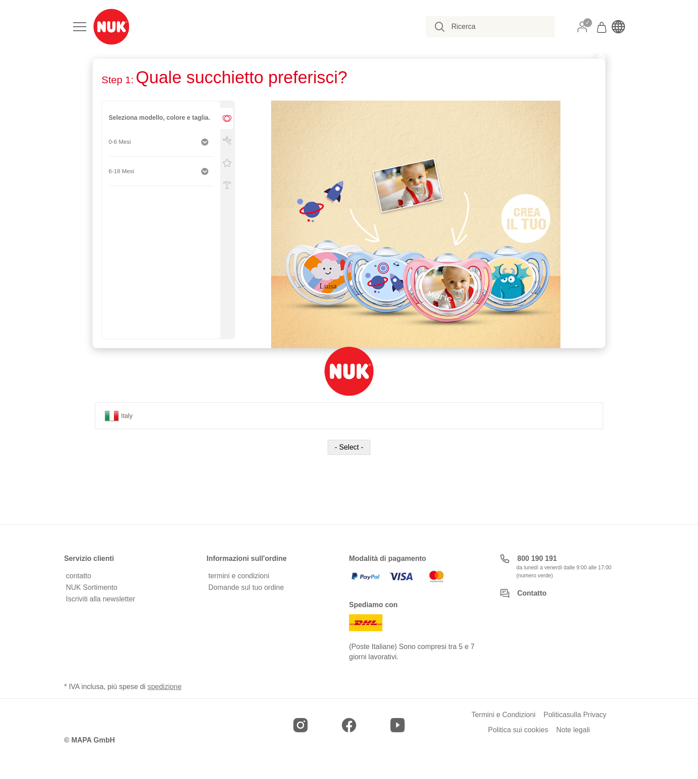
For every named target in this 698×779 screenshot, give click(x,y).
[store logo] (111, 27)
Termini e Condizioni (503, 714)
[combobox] (495, 27)
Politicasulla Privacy (575, 714)
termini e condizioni (238, 576)
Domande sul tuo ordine (246, 587)
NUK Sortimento (92, 587)
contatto (78, 576)
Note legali (573, 730)
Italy (119, 416)
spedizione (164, 686)
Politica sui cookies (518, 730)
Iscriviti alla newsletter (100, 599)
